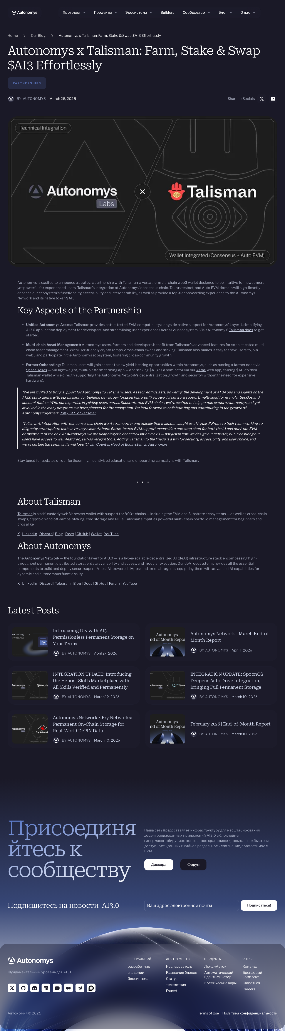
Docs (69, 534)
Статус (172, 979)
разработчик (139, 966)
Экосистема (138, 979)
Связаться (251, 983)
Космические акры (220, 983)
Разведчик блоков (181, 973)
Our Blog (38, 36)
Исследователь (179, 966)
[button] (74, 13)
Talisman (130, 282)
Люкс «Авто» (215, 966)
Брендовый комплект (252, 975)
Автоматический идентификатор (218, 975)
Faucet (171, 991)
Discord (46, 534)
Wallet (96, 534)
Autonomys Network (41, 558)
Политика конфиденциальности (249, 1013)
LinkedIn (29, 534)
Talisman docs (241, 330)
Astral (201, 370)
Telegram (63, 583)
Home (13, 36)
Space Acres (36, 370)
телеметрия (176, 985)
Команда (250, 966)
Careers (249, 989)
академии (136, 973)
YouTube (111, 534)
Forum (114, 583)
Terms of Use (208, 1013)
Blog (59, 534)
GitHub (83, 534)
